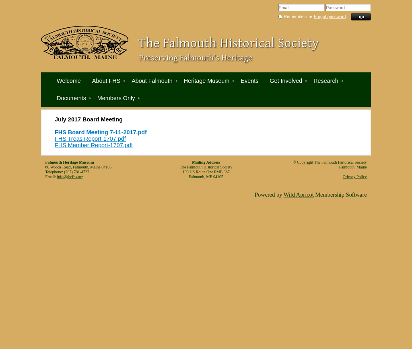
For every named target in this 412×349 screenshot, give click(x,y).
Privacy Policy (355, 176)
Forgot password (330, 16)
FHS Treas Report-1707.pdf (90, 138)
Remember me (298, 16)
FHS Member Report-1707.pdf (94, 145)
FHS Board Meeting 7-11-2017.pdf (101, 132)
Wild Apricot (299, 194)
